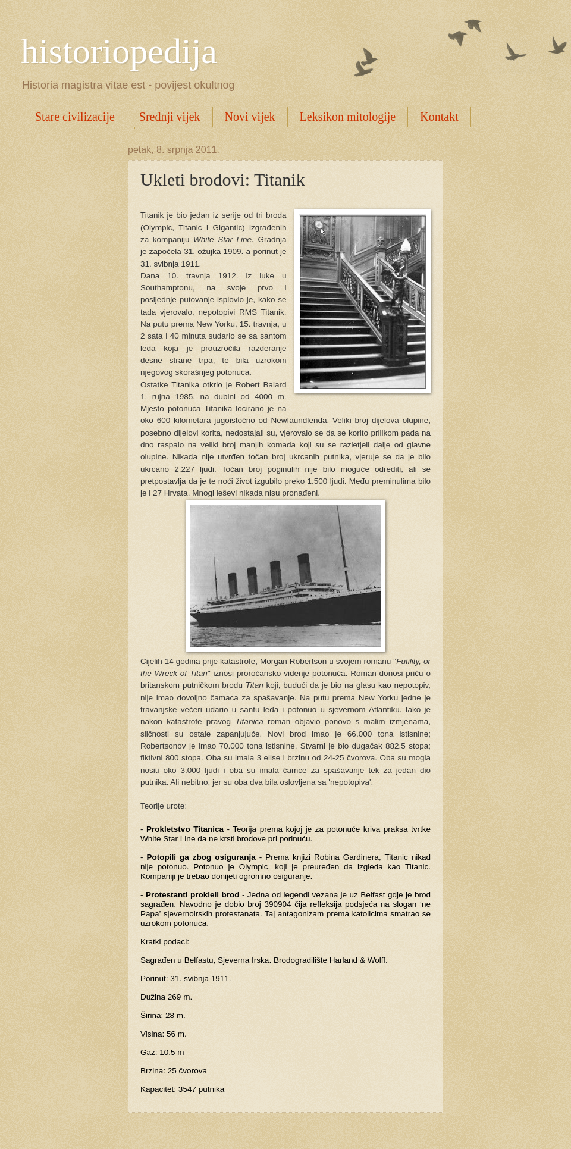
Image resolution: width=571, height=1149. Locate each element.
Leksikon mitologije (348, 116)
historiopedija (119, 51)
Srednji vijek (169, 116)
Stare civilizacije (75, 116)
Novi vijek (250, 116)
